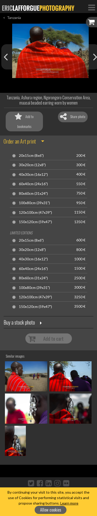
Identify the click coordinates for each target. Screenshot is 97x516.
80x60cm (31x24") (33, 193)
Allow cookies (50, 510)
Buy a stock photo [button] (19, 322)
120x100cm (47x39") (35, 212)
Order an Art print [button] (20, 141)
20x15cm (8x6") (31, 155)
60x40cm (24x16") (33, 184)
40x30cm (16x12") (33, 174)
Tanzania (14, 17)
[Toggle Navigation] (91, 7)
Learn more (69, 503)
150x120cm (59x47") (35, 222)
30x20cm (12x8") (32, 165)
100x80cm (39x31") (34, 203)
